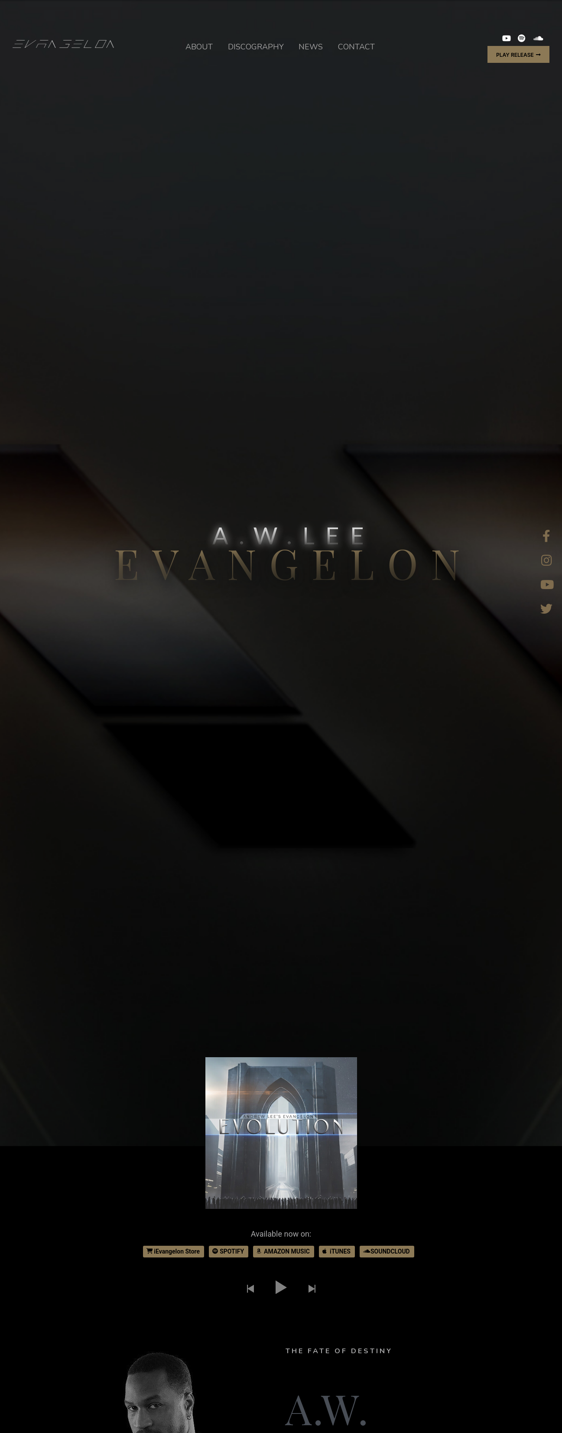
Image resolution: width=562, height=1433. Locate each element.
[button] (518, 54)
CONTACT (356, 47)
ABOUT (199, 47)
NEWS (311, 47)
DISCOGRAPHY (256, 47)
